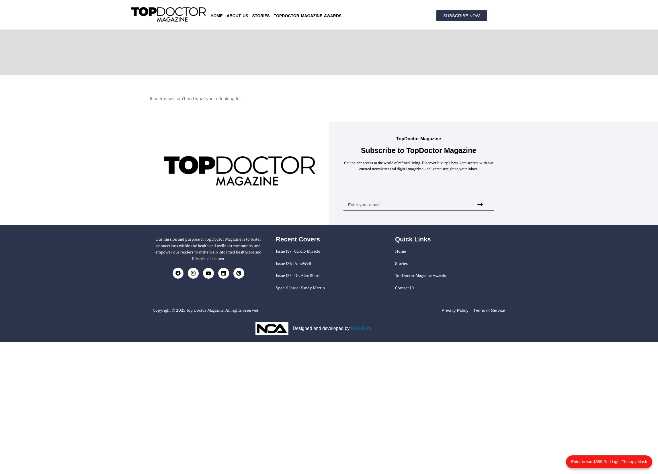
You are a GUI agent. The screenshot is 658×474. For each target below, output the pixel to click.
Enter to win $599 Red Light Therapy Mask (609, 461)
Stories (261, 15)
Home (217, 15)
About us (237, 15)
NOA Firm (361, 328)
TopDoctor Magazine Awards (307, 15)
